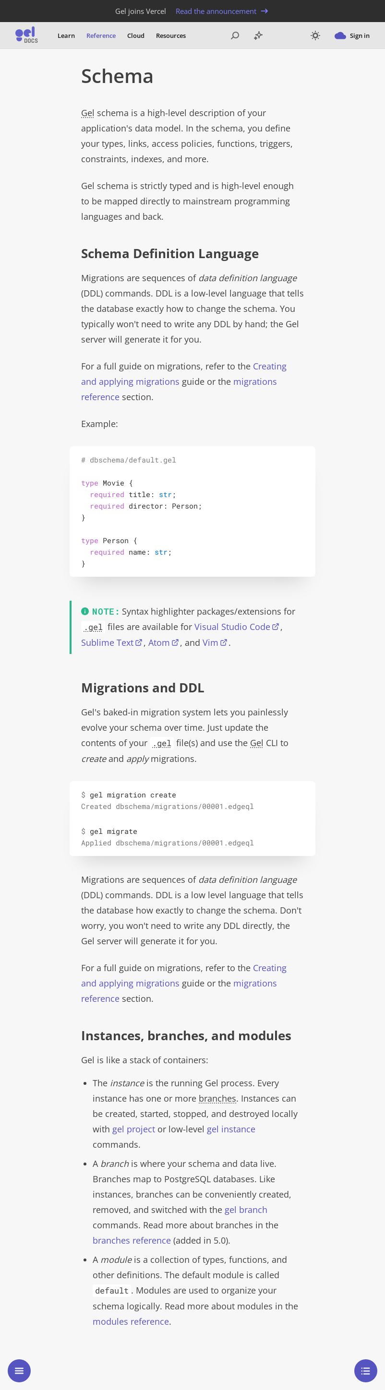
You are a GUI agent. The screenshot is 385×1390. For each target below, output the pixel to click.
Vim (210, 642)
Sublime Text (107, 642)
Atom (159, 642)
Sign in (352, 35)
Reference (101, 35)
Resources (171, 35)
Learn (66, 35)
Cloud (135, 35)
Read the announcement (223, 11)
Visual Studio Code (232, 626)
